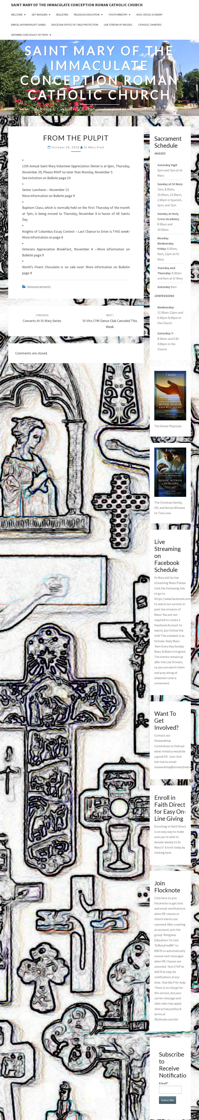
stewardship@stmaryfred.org (174, 767)
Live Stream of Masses (118, 24)
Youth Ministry (118, 14)
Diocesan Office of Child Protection (74, 24)
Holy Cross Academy (149, 14)
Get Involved (39, 14)
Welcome (17, 14)
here (168, 853)
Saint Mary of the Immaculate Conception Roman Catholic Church (77, 4)
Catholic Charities (149, 24)
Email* (170, 1087)
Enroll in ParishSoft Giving (28, 24)
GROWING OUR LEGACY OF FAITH (29, 34)
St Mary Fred (94, 147)
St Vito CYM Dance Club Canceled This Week (110, 321)
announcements (39, 287)
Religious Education (87, 14)
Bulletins (62, 14)
